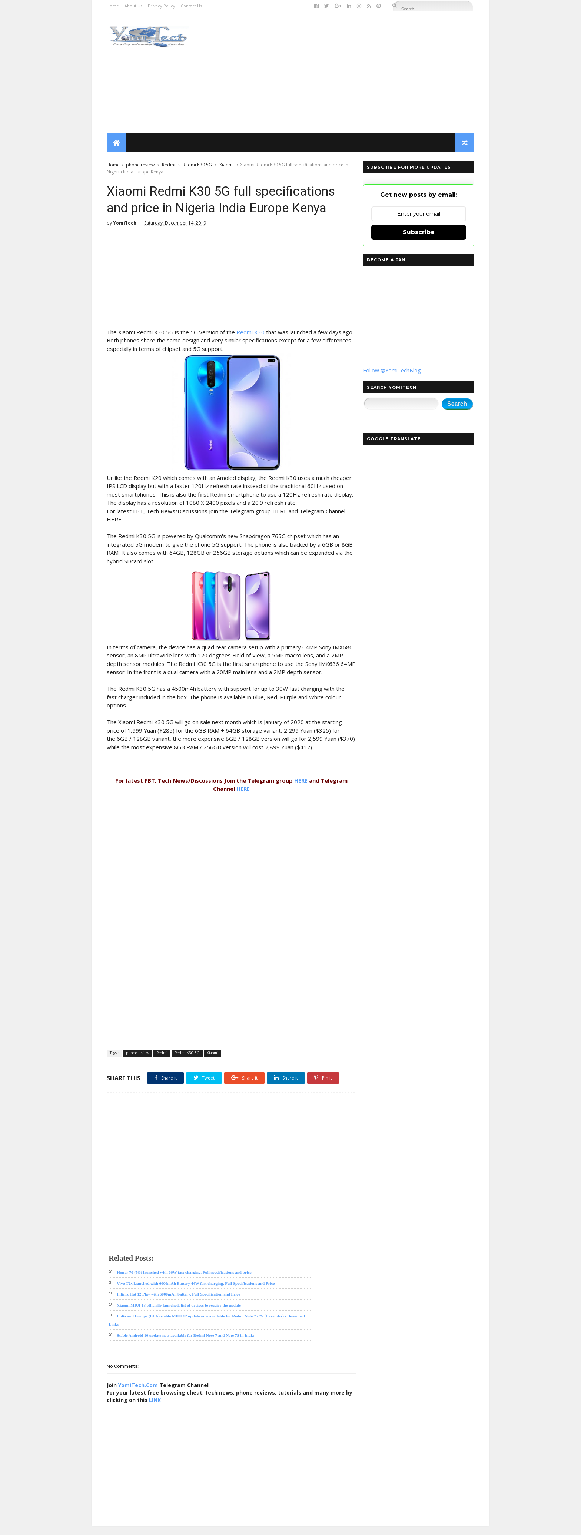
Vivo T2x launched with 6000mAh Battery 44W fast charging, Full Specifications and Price (196, 1292)
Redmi (169, 165)
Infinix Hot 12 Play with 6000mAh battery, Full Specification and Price (178, 1303)
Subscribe (418, 232)
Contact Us (191, 6)
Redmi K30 (251, 332)
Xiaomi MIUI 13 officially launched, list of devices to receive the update (179, 1314)
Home (113, 6)
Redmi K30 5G (197, 165)
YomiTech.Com (138, 1394)
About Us (134, 6)
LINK (163, 1409)
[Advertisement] (339, 73)
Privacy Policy (162, 6)
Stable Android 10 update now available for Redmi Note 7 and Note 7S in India (185, 1344)
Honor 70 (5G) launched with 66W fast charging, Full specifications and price (184, 1281)
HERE (299, 789)
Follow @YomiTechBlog (391, 370)
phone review (140, 165)
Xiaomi (227, 165)
